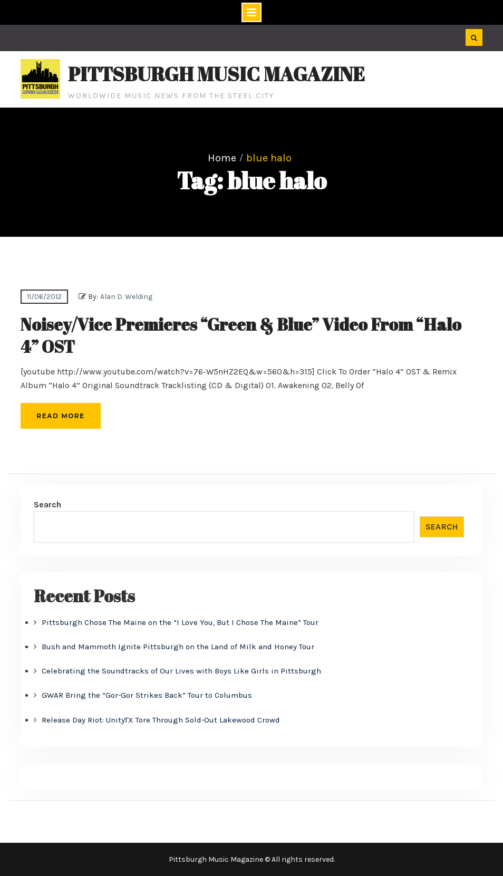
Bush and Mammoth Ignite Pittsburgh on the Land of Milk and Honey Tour (178, 646)
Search (47, 504)
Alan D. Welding (126, 296)
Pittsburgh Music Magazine (216, 74)
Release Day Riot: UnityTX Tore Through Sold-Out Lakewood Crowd (161, 720)
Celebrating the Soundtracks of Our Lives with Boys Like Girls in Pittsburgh (181, 671)
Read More (60, 416)
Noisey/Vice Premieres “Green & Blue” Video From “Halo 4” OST (241, 335)
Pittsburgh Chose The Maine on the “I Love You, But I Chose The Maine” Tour (180, 622)
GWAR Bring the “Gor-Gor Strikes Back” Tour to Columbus (147, 695)
